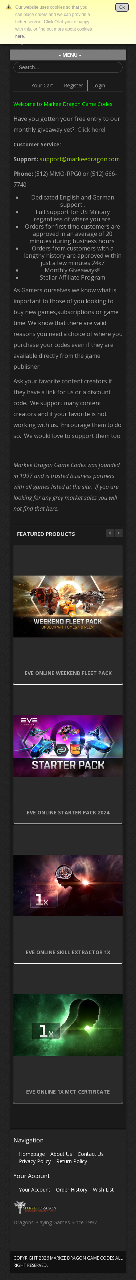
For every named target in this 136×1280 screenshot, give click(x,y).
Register (73, 85)
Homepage (32, 1153)
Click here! (90, 130)
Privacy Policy (35, 1161)
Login (98, 85)
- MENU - (70, 54)
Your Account (34, 1189)
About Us (61, 1153)
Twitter (33, 1242)
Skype (47, 1242)
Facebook (18, 1242)
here (19, 36)
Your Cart (42, 85)
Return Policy (71, 1161)
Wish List (103, 1189)
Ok (122, 7)
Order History (71, 1189)
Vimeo (61, 1242)
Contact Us (91, 1153)
